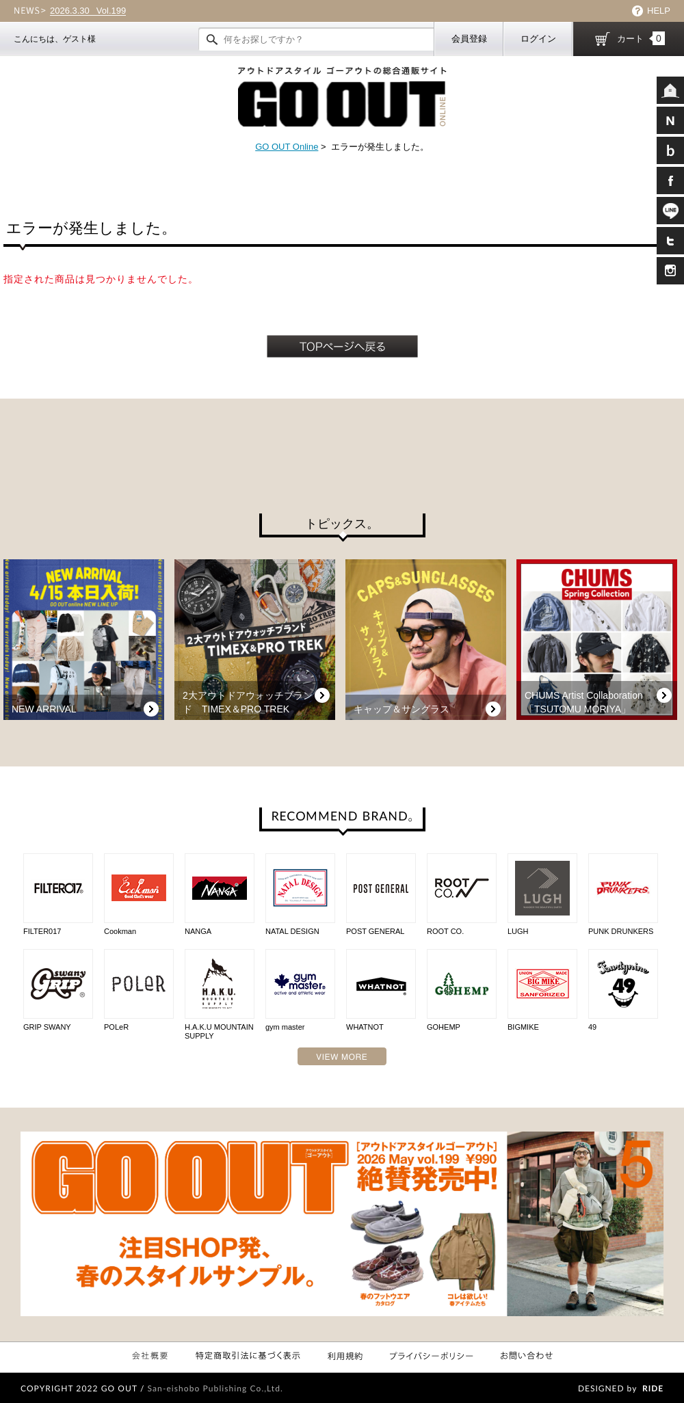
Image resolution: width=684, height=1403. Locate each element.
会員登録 (469, 39)
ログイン (538, 39)
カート (641, 38)
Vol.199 (88, 11)
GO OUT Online (286, 147)
